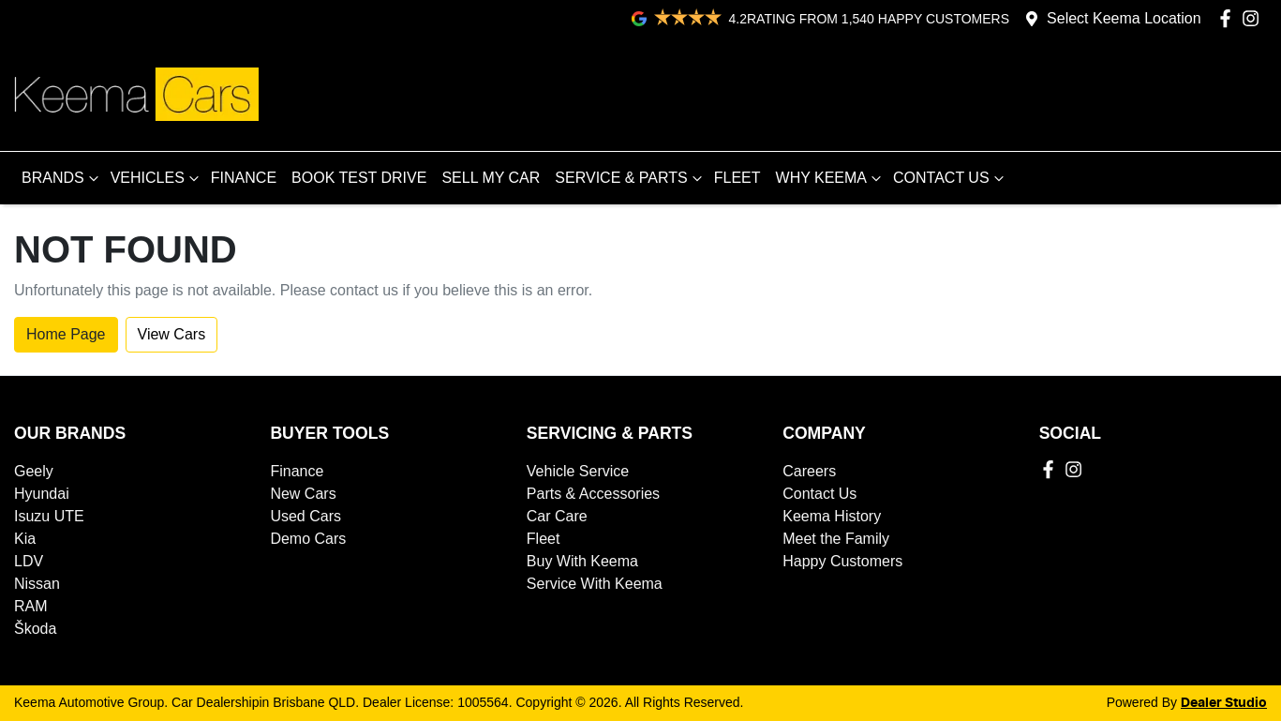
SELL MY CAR (490, 178)
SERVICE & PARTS (630, 178)
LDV (28, 561)
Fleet (543, 539)
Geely (33, 471)
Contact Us (819, 494)
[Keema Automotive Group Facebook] (1229, 18)
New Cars (302, 494)
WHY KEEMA (831, 178)
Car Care (557, 516)
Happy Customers (842, 561)
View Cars (172, 334)
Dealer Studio (1224, 703)
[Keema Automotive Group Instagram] (1254, 18)
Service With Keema (595, 584)
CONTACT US (950, 178)
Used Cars (305, 516)
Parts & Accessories (593, 494)
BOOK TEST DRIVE (358, 178)
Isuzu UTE (49, 516)
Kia (25, 539)
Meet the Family (835, 539)
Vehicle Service (578, 471)
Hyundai (41, 494)
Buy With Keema (582, 561)
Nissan (37, 584)
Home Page (66, 334)
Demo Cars (308, 539)
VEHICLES (157, 178)
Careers (809, 471)
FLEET (737, 178)
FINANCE (243, 178)
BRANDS (62, 178)
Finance (296, 471)
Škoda (35, 629)
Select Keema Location (1124, 18)
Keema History (831, 516)
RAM (31, 606)
